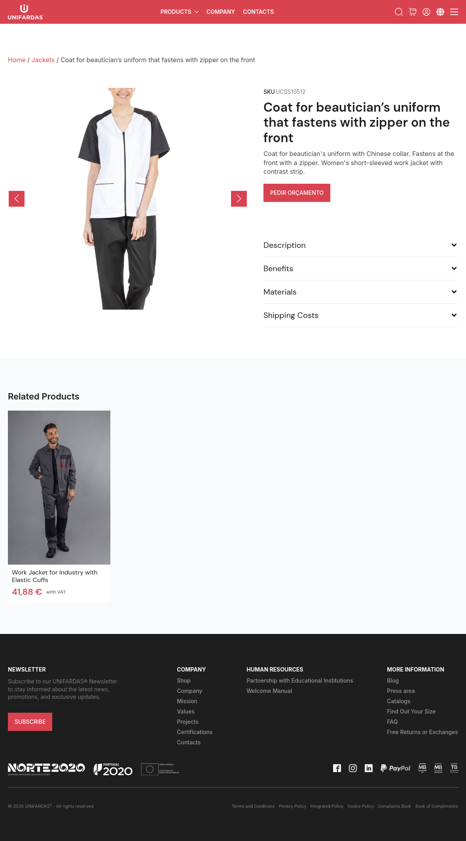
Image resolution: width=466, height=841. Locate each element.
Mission (187, 701)
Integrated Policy (326, 806)
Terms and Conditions (253, 806)
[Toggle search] (399, 12)
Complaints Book (394, 806)
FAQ (392, 721)
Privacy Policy (292, 806)
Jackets (43, 60)
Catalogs (398, 701)
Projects (188, 721)
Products (176, 11)
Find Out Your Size (411, 711)
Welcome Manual (269, 690)
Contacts (258, 11)
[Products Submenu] (197, 12)
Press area (401, 690)
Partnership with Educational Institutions (299, 680)
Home (17, 60)
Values (186, 711)
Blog (393, 680)
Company (220, 11)
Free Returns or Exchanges (422, 732)
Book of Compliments (436, 806)
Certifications (194, 732)
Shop (184, 680)
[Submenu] (440, 12)
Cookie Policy (360, 806)
